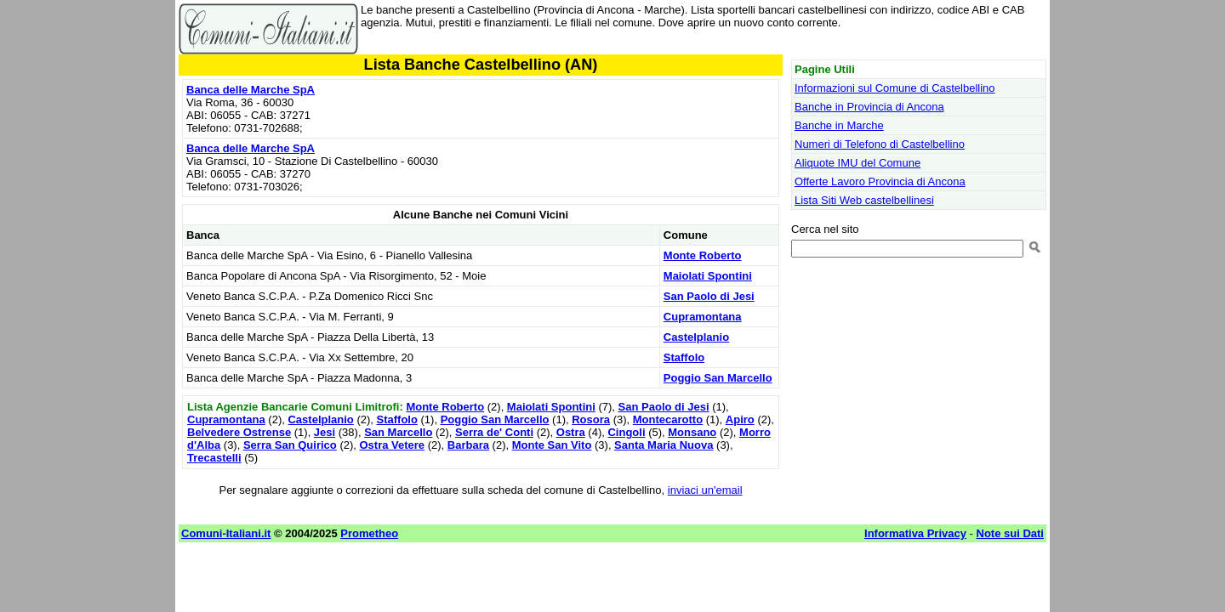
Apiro (740, 419)
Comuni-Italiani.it (226, 533)
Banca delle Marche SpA (250, 89)
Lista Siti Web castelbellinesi (864, 200)
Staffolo (684, 357)
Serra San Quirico (290, 445)
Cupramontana (703, 316)
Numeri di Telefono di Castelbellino (880, 144)
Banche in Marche (839, 125)
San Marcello (398, 432)
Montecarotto (668, 419)
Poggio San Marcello (718, 377)
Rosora (591, 419)
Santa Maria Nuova (663, 445)
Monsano (692, 432)
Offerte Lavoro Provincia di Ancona (880, 181)
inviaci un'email (705, 490)
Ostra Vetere (392, 445)
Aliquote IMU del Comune (857, 162)
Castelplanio (696, 337)
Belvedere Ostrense (239, 432)
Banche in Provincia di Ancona (869, 106)
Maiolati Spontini (708, 275)
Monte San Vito (552, 445)
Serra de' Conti (494, 432)
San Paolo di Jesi (709, 296)
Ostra (570, 432)
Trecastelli (214, 457)
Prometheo (369, 533)
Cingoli (626, 432)
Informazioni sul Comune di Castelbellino (895, 88)
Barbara (468, 445)
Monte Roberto (703, 255)
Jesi (324, 432)
